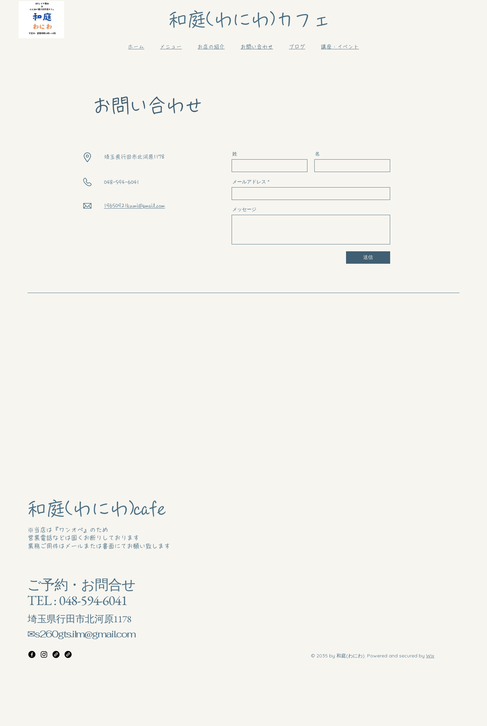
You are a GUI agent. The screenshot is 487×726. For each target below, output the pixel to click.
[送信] (368, 257)
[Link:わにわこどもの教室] (68, 654)
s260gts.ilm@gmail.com (84, 634)
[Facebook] (32, 654)
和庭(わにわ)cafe (96, 508)
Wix (430, 656)
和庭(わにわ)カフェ (249, 19)
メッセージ (244, 209)
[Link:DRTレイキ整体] (56, 654)
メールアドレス (249, 181)
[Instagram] (44, 654)
